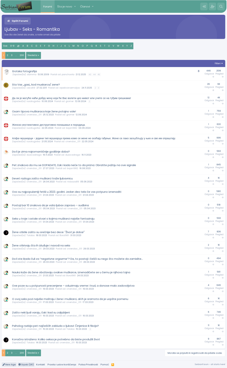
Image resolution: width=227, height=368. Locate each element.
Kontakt (40, 364)
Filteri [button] (218, 63)
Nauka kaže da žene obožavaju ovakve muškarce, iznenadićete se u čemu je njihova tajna (71, 272)
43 (90, 74)
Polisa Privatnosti (88, 364)
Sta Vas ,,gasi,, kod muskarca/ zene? (36, 84)
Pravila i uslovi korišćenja (62, 364)
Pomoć (105, 364)
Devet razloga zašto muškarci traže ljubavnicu (42, 178)
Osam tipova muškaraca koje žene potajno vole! (44, 111)
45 (99, 74)
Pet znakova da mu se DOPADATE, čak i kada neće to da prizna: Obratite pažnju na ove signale (74, 165)
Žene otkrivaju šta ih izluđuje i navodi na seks (41, 245)
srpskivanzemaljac (69, 87)
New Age (9, 364)
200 (22, 55)
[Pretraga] (221, 6)
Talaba (31, 235)
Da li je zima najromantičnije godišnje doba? (41, 151)
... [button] (16, 55)
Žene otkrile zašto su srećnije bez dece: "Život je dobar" (48, 232)
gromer (70, 101)
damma (31, 74)
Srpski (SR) (26, 364)
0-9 (12, 45)
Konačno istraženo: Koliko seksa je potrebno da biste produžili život (56, 339)
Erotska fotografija (24, 71)
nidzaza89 (73, 181)
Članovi (85, 6)
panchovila (68, 74)
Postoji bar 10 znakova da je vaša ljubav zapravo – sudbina (50, 205)
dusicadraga (34, 154)
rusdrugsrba (33, 101)
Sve (5, 45)
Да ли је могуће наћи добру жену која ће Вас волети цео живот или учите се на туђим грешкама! (71, 98)
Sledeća (32, 55)
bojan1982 (71, 127)
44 (94, 74)
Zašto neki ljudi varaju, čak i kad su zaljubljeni (41, 312)
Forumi (47, 6)
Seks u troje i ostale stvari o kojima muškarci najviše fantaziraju (53, 218)
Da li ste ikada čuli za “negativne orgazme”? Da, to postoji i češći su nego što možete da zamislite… (77, 259)
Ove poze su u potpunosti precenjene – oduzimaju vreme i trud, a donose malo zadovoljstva (73, 285)
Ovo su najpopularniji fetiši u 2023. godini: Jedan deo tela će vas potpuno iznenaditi (66, 192)
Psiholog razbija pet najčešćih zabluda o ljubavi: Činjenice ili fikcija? (55, 326)
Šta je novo (64, 6)
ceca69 (31, 87)
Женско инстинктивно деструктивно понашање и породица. (48, 125)
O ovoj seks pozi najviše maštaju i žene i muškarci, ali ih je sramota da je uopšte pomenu (70, 299)
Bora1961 (64, 235)
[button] (75, 6)
